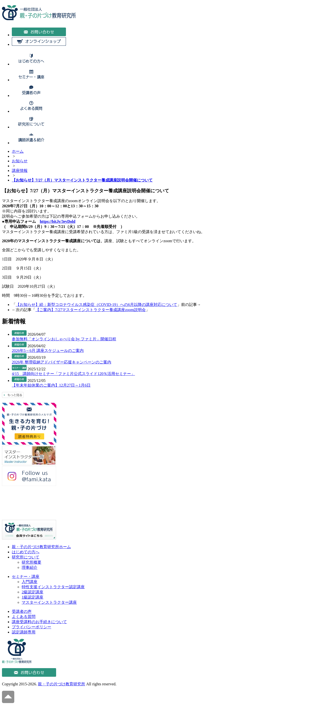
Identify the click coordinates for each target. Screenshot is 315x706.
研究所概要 (31, 562)
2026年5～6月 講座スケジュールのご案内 (48, 350)
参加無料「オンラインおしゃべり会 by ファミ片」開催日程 (64, 339)
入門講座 (29, 582)
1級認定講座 (32, 597)
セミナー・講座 (25, 576)
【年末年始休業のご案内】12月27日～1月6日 (51, 385)
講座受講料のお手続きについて (39, 622)
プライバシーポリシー (31, 627)
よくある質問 (23, 617)
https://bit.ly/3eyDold (57, 221)
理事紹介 (29, 567)
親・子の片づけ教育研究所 (61, 684)
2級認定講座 (32, 592)
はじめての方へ (25, 552)
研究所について (25, 557)
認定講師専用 (23, 632)
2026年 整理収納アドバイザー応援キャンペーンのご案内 (61, 362)
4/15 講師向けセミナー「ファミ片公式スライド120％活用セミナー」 (73, 374)
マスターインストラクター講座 (49, 602)
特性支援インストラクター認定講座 (53, 587)
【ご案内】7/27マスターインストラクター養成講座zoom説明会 (90, 310)
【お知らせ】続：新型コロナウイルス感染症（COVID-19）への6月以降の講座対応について (96, 304)
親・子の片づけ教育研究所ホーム (41, 547)
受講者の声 (22, 611)
